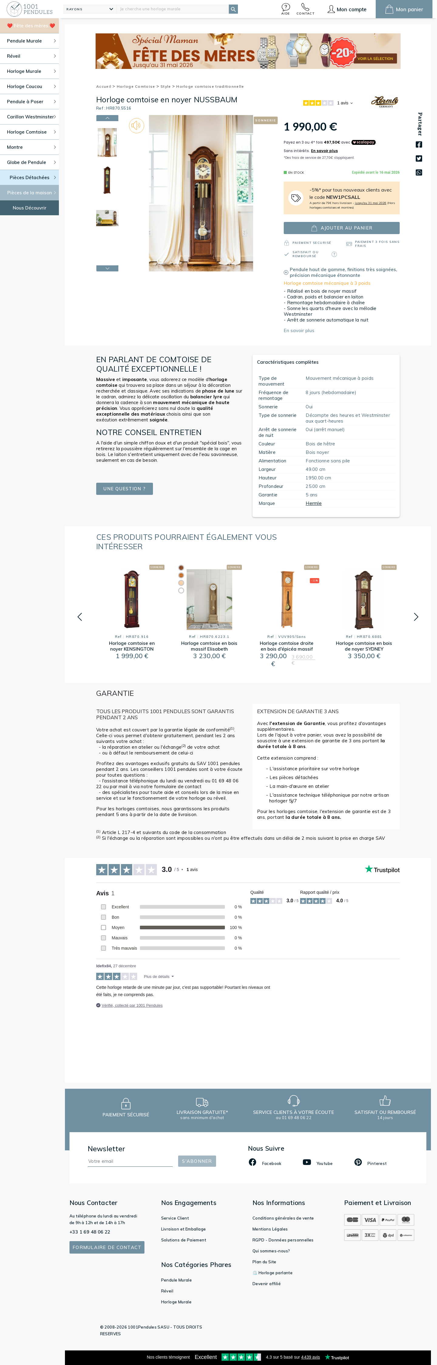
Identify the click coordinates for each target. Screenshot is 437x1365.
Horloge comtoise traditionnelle (210, 86)
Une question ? (124, 489)
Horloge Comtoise (138, 86)
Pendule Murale (176, 1280)
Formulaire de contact (107, 1247)
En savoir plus (299, 330)
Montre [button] (31, 147)
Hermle (314, 503)
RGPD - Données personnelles (283, 1239)
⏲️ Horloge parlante (272, 1272)
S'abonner (197, 1161)
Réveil (167, 1290)
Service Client (175, 1218)
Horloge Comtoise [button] (31, 132)
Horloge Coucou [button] (31, 86)
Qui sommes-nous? (271, 1250)
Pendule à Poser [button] (31, 101)
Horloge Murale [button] (31, 71)
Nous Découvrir (29, 208)
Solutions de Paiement (183, 1239)
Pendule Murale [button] (31, 41)
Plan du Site (264, 1261)
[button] (285, 9)
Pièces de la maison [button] (31, 193)
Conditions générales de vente (283, 1218)
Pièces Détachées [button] (33, 177)
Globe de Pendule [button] (31, 162)
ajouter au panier (341, 228)
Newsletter (106, 1148)
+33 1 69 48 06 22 (89, 1232)
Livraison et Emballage (183, 1229)
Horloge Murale (176, 1301)
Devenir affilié (266, 1283)
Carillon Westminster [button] (31, 117)
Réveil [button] (31, 56)
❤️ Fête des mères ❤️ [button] (31, 26)
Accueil (106, 86)
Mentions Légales (270, 1229)
